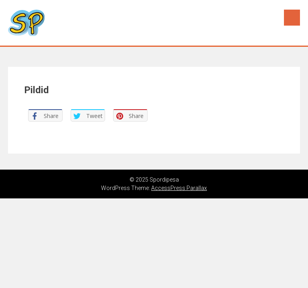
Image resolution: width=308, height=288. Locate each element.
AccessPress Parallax (179, 188)
